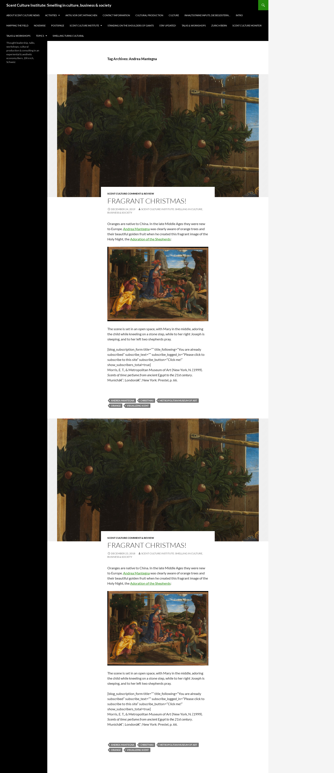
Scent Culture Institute (84, 25)
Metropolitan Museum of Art (178, 400)
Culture (174, 15)
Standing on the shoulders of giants (131, 25)
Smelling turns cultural (68, 35)
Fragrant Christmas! (147, 200)
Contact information (116, 15)
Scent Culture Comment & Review (130, 193)
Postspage (57, 25)
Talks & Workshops (194, 25)
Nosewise (40, 25)
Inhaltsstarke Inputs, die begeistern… (207, 15)
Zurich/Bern (219, 25)
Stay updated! (167, 25)
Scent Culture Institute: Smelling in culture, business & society (58, 5)
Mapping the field (17, 25)
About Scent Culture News (23, 15)
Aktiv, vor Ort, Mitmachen (81, 15)
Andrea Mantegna (136, 229)
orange (116, 405)
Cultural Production (149, 15)
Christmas (147, 400)
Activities (51, 15)
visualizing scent (138, 405)
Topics (40, 35)
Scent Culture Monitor (247, 25)
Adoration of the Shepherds (150, 239)
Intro (239, 15)
